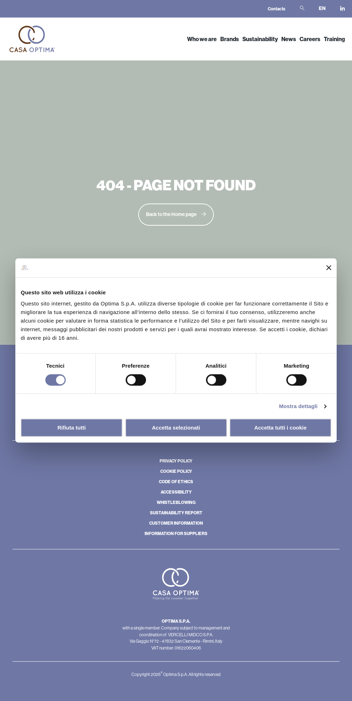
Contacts (276, 8)
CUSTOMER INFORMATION (176, 523)
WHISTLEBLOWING (176, 502)
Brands (229, 39)
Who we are (202, 39)
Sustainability (260, 39)
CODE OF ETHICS (176, 481)
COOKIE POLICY (176, 471)
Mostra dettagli (298, 406)
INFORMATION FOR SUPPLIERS (176, 533)
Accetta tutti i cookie (280, 428)
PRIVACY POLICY (176, 461)
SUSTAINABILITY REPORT (176, 512)
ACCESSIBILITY (176, 492)
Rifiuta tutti (71, 428)
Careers (310, 39)
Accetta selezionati (176, 428)
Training (334, 39)
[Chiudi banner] (328, 267)
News (288, 39)
